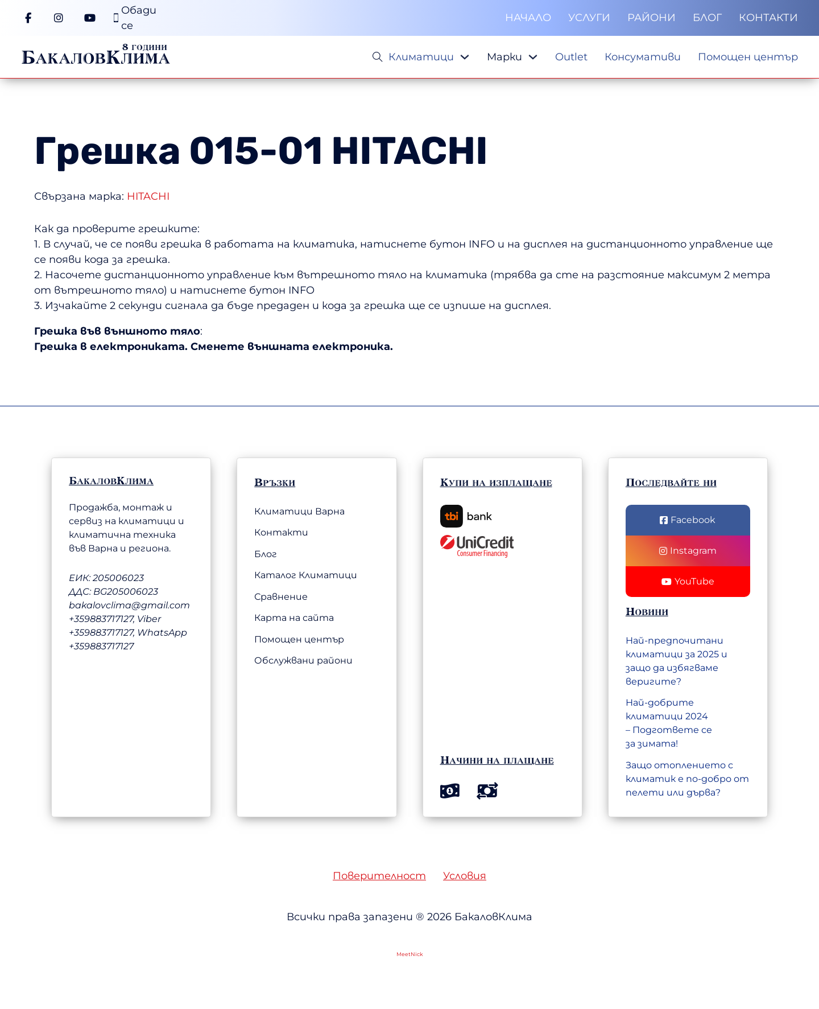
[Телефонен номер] (135, 18)
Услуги (589, 17)
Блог (707, 17)
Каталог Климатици (305, 575)
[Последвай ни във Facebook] (688, 520)
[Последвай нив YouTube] (688, 581)
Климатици (421, 57)
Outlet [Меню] (571, 57)
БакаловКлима (95, 57)
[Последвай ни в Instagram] (688, 551)
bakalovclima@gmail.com (129, 605)
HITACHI (409, 151)
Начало (528, 17)
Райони (651, 17)
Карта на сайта (294, 617)
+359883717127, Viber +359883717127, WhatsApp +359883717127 (128, 632)
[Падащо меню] (465, 57)
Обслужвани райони (303, 660)
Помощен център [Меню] (748, 57)
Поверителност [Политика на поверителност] (379, 876)
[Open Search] (377, 57)
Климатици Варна (299, 511)
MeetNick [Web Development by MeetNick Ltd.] (409, 954)
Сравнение (281, 596)
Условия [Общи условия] (464, 876)
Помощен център (299, 639)
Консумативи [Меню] (643, 57)
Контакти (768, 17)
